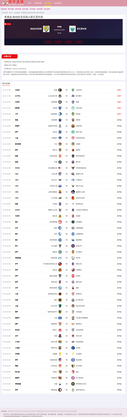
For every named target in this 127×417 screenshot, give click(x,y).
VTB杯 (17, 343)
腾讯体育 (79, 42)
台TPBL (18, 96)
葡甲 (16, 313)
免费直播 (69, 42)
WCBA (17, 168)
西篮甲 (17, 126)
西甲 (16, 252)
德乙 (16, 222)
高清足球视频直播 (51, 411)
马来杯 (17, 90)
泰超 (16, 120)
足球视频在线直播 (39, 411)
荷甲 (16, 132)
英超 (16, 301)
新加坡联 (18, 144)
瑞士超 (17, 373)
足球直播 (47, 3)
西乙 (16, 246)
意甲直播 (25, 9)
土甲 (16, 114)
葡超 (16, 367)
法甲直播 (32, 9)
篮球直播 (57, 3)
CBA (16, 174)
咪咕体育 (58, 42)
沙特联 (17, 355)
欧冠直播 (40, 9)
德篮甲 (17, 319)
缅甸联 (17, 108)
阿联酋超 (18, 259)
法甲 (16, 289)
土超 (16, 138)
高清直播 (48, 42)
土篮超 (17, 349)
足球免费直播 (61, 411)
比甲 (16, 228)
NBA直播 (47, 9)
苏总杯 (17, 331)
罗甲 (16, 265)
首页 (29, 3)
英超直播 (4, 9)
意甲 (16, 150)
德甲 (16, 325)
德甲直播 (38, 3)
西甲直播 (11, 9)
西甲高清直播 (24, 411)
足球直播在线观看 (71, 411)
